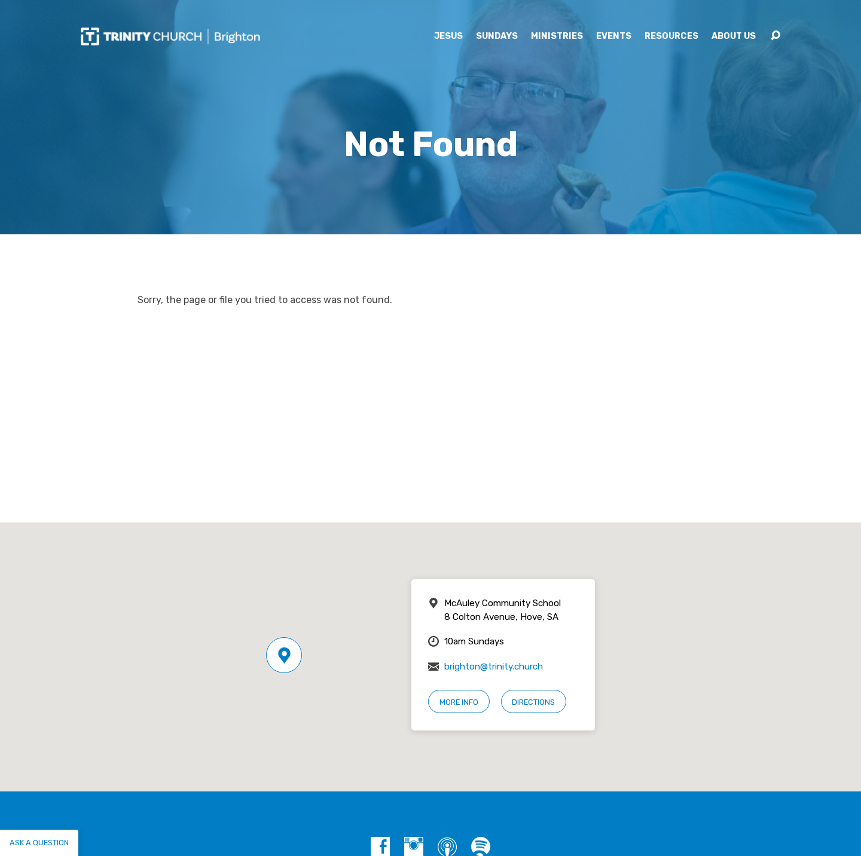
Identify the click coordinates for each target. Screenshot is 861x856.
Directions (533, 702)
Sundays (497, 36)
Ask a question (39, 842)
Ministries (557, 36)
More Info (458, 702)
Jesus (448, 36)
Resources (671, 36)
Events (613, 36)
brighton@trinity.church (493, 666)
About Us (734, 36)
